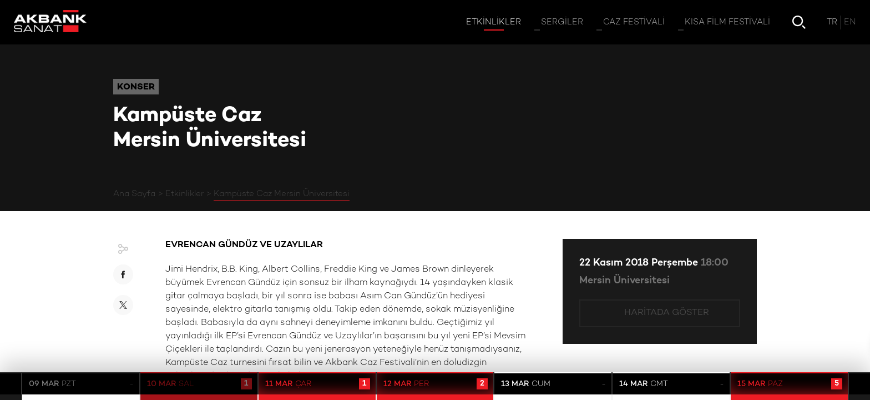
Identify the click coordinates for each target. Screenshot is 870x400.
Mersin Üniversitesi (624, 281)
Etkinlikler (184, 193)
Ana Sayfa (134, 193)
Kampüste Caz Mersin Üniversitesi (282, 193)
